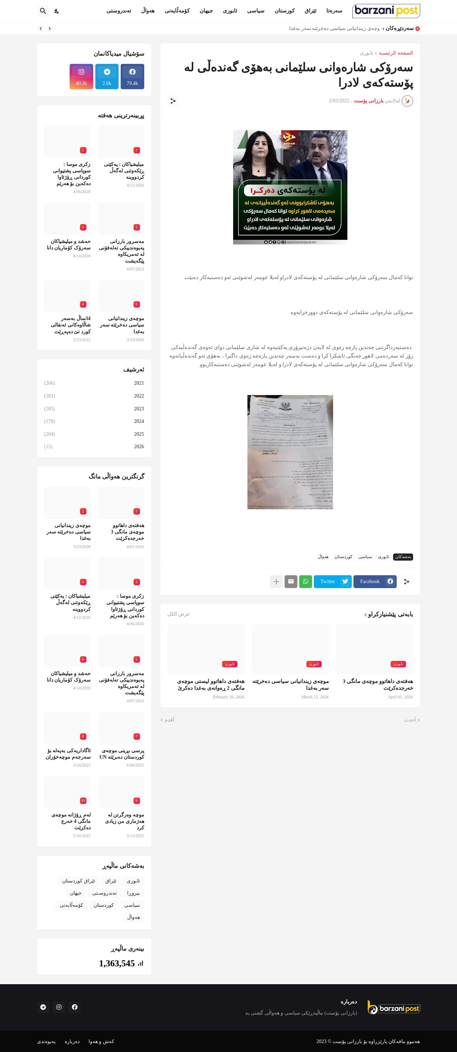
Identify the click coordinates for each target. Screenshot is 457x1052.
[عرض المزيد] (276, 581)
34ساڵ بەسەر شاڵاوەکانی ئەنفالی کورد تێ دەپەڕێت (71, 325)
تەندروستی (118, 11)
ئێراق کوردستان (78, 881)
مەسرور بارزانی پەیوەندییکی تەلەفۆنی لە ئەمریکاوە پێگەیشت (121, 251)
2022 (94, 396)
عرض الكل (178, 614)
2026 (94, 446)
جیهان (206, 11)
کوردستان (343, 556)
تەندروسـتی (104, 893)
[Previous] (49, 28)
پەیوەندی (46, 1041)
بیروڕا (133, 893)
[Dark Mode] (57, 11)
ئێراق (310, 11)
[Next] (40, 28)
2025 (94, 434)
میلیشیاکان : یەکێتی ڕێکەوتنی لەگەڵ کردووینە (124, 171)
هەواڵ (148, 11)
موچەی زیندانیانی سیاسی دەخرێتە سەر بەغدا (332, 28)
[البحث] (43, 11)
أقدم (169, 720)
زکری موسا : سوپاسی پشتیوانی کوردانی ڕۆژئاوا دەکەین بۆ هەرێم (72, 174)
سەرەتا (334, 11)
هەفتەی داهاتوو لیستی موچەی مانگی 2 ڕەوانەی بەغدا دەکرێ (210, 684)
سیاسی (256, 11)
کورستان (285, 11)
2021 (94, 383)
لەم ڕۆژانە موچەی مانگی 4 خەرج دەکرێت (71, 821)
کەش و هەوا (101, 1041)
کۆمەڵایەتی (177, 11)
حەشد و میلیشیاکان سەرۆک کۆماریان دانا (69, 245)
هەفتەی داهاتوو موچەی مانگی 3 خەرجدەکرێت (378, 684)
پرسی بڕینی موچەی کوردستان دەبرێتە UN (121, 754)
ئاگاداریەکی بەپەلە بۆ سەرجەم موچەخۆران (68, 754)
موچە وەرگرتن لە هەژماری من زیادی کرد (124, 821)
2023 (94, 409)
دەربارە (72, 1041)
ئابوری (230, 11)
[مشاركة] (173, 101)
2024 (94, 421)
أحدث (410, 720)
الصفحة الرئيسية (396, 53)
